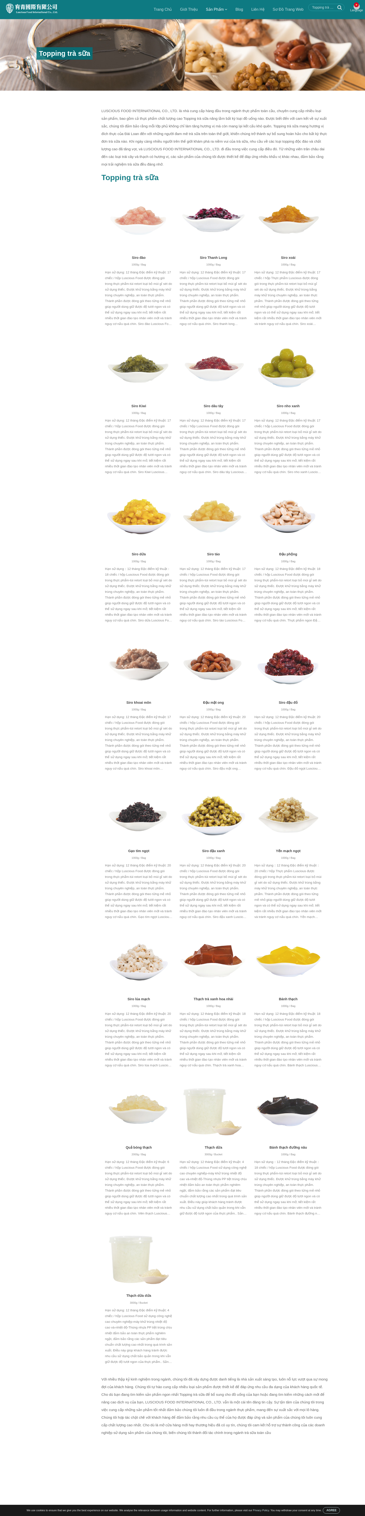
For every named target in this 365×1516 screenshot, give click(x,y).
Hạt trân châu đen (53, 194)
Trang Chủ (160, 9)
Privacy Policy (261, 1510)
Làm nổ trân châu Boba (58, 139)
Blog (237, 9)
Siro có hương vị (52, 157)
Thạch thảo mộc (52, 185)
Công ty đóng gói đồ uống (59, 129)
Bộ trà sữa (48, 120)
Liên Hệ (255, 9)
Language (355, 12)
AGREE (331, 1510)
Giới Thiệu (187, 9)
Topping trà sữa (98, 96)
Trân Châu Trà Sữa (54, 166)
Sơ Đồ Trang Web (286, 9)
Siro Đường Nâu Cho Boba (60, 148)
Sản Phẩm (214, 9)
